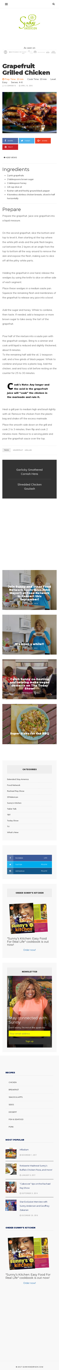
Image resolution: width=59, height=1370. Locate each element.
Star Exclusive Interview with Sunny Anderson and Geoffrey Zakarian (34, 1205)
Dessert (13, 1112)
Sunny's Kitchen (14, 803)
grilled (28, 450)
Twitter (27, 864)
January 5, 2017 (28, 1175)
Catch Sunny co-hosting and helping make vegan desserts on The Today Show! (29, 683)
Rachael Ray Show (15, 791)
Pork (11, 1127)
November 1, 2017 (28, 1155)
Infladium (24, 1149)
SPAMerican (12, 797)
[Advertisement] (29, 534)
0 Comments (10, 86)
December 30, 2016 (29, 1215)
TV (8, 826)
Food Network (13, 785)
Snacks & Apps (15, 1097)
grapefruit (18, 450)
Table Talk (11, 809)
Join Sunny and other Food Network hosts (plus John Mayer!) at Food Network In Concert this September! (29, 593)
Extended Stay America (18, 779)
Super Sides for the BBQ (29, 733)
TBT (9, 814)
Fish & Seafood (16, 1119)
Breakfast (14, 1090)
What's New (12, 832)
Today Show (12, 820)
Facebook (27, 858)
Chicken (13, 1082)
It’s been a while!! (29, 644)
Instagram (27, 871)
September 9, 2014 (29, 1193)
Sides (11, 1105)
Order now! (29, 949)
